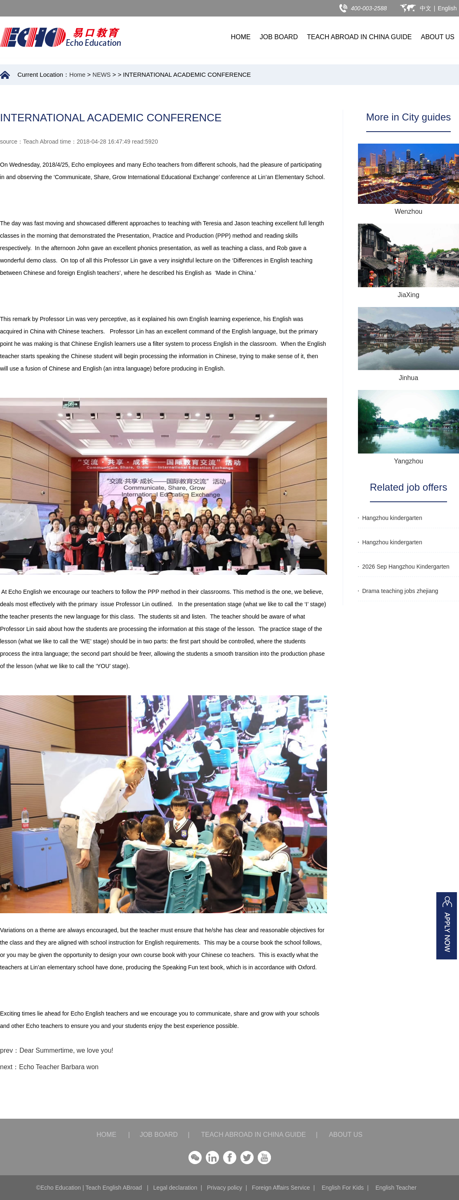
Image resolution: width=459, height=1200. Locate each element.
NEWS (102, 74)
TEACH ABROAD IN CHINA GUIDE (359, 36)
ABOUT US (438, 36)
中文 (425, 8)
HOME (241, 36)
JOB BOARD (279, 36)
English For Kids (343, 1187)
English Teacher (395, 1187)
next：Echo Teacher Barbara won (49, 1066)
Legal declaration (175, 1187)
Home (77, 74)
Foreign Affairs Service (281, 1187)
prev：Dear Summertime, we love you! (56, 1050)
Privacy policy (224, 1187)
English (447, 8)
